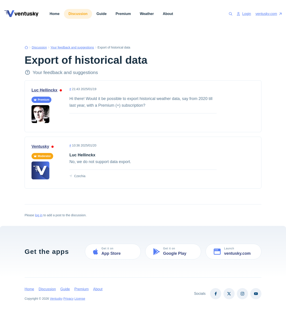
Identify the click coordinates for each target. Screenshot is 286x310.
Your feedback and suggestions (72, 47)
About (168, 14)
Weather (147, 14)
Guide (102, 14)
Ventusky (43, 146)
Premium (123, 14)
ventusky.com (268, 14)
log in (38, 215)
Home (54, 14)
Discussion (77, 14)
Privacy (68, 298)
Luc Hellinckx (47, 90)
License (80, 298)
